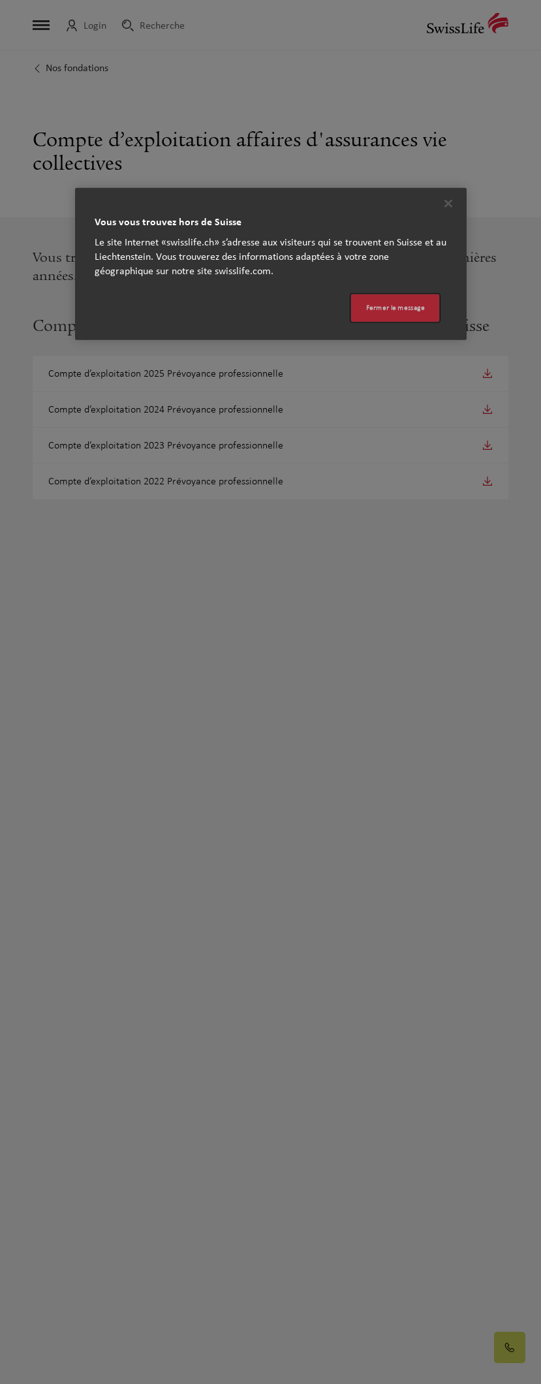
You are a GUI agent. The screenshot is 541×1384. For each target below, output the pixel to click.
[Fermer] (448, 203)
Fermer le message (395, 308)
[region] (271, 264)
